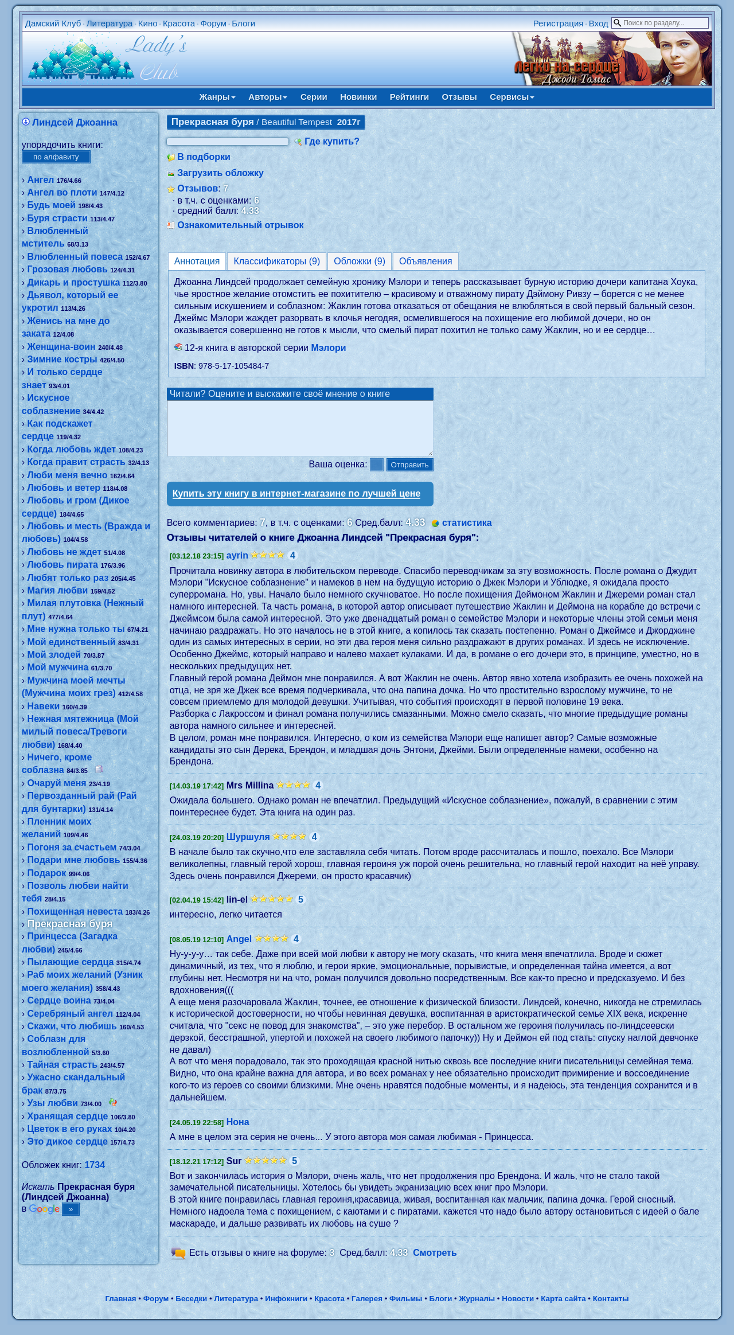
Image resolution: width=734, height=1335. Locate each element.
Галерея (367, 1309)
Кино (148, 23)
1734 (94, 1165)
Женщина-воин (62, 347)
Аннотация (197, 261)
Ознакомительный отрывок (240, 225)
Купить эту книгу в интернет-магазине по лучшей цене (297, 504)
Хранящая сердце (68, 1116)
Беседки (191, 1309)
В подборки (204, 157)
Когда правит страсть (77, 462)
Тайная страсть (62, 1064)
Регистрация (558, 23)
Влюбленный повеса (75, 256)
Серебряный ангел (71, 1013)
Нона (238, 1132)
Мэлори (328, 348)
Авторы (267, 97)
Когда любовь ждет (72, 449)
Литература (110, 23)
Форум (213, 23)
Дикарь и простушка (74, 282)
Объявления (425, 261)
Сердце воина (59, 1000)
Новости (518, 1309)
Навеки (44, 706)
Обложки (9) (359, 261)
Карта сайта (563, 1309)
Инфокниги (286, 1309)
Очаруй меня (57, 783)
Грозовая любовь (68, 269)
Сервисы (512, 97)
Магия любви (58, 590)
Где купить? (332, 141)
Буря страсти (58, 218)
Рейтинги (409, 97)
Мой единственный (72, 642)
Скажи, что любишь (72, 1026)
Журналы (477, 1309)
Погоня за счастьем (72, 847)
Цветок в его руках (70, 1129)
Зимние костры (62, 359)
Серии (313, 97)
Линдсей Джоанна (75, 122)
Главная (120, 1309)
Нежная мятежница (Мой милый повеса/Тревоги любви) (80, 732)
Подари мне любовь (74, 860)
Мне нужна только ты (76, 629)
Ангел (41, 180)
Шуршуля (248, 847)
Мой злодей (54, 654)
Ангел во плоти (62, 192)
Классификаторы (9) (276, 261)
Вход (598, 23)
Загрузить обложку (220, 173)
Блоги (243, 23)
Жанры (218, 97)
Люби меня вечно (68, 475)
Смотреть (435, 1263)
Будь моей (52, 205)
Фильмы (405, 1309)
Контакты (611, 1309)
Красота (179, 23)
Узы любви (53, 1103)
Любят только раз (68, 578)
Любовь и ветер (64, 488)
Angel (239, 949)
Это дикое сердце (68, 1141)
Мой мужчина (58, 667)
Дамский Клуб (53, 23)
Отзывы (459, 97)
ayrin (237, 566)
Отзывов (197, 188)
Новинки (358, 97)
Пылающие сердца (71, 962)
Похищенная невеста (75, 911)
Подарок (47, 873)
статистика (467, 533)
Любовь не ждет (64, 552)
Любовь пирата (63, 564)
